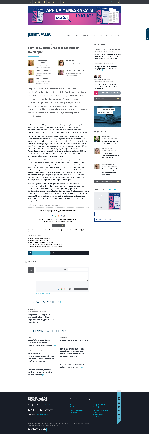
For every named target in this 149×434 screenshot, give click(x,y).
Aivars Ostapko (107, 49)
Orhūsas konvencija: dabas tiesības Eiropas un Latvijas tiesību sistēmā (40, 372)
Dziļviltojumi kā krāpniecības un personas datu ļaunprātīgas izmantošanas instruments (111, 156)
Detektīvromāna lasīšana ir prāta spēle (72, 365)
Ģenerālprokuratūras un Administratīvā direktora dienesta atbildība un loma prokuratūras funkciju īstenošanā (107, 56)
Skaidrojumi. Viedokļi (58, 44)
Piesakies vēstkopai (107, 219)
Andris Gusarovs (33, 308)
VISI (59, 301)
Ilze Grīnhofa (116, 49)
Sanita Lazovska (42, 78)
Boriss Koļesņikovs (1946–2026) (74, 340)
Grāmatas (73, 413)
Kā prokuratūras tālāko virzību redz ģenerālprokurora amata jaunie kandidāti (106, 68)
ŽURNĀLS (69, 35)
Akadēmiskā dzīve (65, 346)
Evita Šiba (97, 79)
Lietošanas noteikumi (100, 411)
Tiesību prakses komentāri (35, 351)
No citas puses (64, 362)
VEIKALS (77, 35)
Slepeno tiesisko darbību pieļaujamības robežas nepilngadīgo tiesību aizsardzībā (110, 171)
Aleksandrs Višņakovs (108, 164)
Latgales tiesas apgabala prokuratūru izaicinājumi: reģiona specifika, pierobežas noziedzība (41, 318)
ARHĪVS (116, 35)
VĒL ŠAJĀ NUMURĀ (100, 45)
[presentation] (78, 284)
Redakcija (96, 407)
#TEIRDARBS (98, 35)
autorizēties (110, 2)
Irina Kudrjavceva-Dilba (75, 71)
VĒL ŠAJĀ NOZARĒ (100, 132)
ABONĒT (56, 225)
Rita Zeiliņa (70, 61)
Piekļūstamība (98, 415)
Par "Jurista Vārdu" (99, 405)
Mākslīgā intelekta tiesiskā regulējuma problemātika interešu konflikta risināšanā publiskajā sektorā (72, 352)
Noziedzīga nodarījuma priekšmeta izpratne (110, 142)
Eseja (29, 337)
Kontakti (96, 416)
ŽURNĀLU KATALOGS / (105, 189)
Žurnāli (72, 407)
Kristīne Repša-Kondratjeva (41, 62)
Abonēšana (74, 405)
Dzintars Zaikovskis (43, 71)
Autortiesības (97, 413)
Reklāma (73, 409)
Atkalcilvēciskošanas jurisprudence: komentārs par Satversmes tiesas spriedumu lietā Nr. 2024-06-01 (41, 357)
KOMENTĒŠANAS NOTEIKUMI (43, 293)
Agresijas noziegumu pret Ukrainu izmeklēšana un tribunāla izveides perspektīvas (105, 86)
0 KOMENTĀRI (32, 262)
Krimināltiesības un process (107, 181)
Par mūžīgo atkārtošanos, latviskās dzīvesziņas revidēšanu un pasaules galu (40, 342)
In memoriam (63, 337)
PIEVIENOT (78, 289)
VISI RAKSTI (107, 98)
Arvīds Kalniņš (98, 49)
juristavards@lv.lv (42, 415)
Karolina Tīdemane (107, 148)
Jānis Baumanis (106, 136)
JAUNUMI (108, 35)
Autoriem (96, 409)
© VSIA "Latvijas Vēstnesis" (80, 423)
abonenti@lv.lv (45, 405)
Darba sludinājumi (76, 411)
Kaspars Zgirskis (105, 79)
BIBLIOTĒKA (87, 35)
